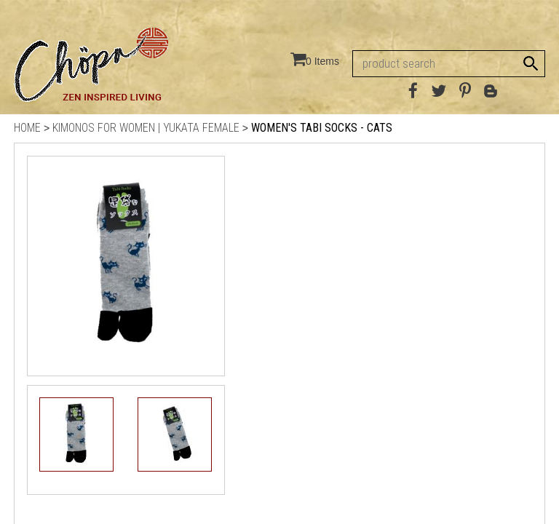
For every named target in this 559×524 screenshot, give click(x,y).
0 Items (322, 61)
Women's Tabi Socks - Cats (321, 128)
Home (27, 128)
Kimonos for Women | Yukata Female (145, 128)
